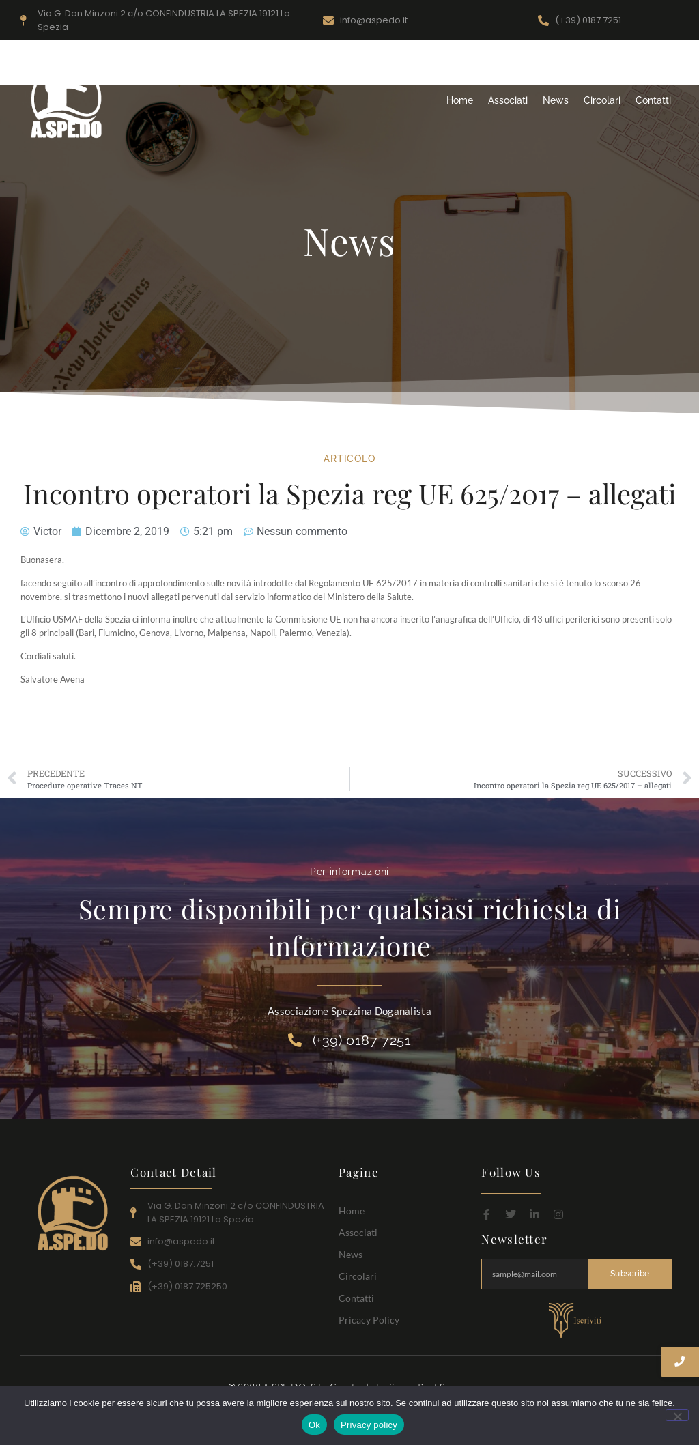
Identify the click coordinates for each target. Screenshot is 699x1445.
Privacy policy (369, 1425)
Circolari (602, 100)
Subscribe (630, 1273)
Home (459, 100)
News (556, 100)
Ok (314, 1425)
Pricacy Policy (369, 1320)
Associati (508, 100)
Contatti (653, 100)
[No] (677, 1415)
